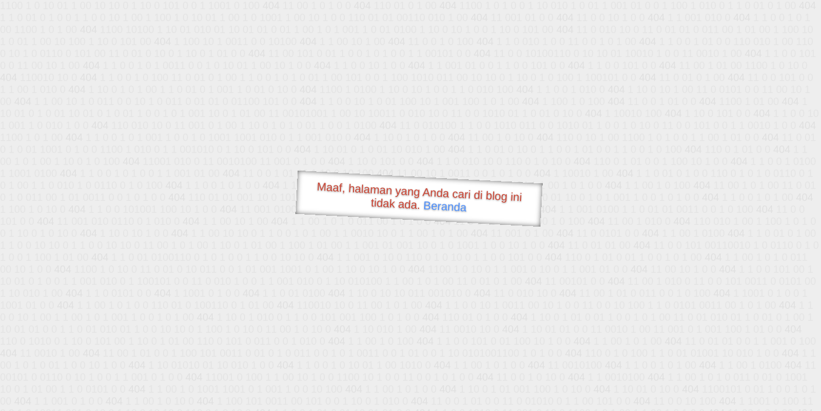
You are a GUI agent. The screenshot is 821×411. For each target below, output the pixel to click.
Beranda (445, 206)
